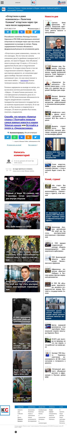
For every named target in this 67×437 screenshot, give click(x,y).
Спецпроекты (53, 413)
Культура (41, 412)
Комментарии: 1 (34, 29)
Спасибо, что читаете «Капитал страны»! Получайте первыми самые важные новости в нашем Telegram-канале (21, 121)
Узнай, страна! (34, 237)
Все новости (32, 145)
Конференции (43, 410)
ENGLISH (17, 2)
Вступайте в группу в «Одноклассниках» (21, 126)
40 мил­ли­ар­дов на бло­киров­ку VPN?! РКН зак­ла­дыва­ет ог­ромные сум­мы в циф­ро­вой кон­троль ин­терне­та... (55, 216)
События (20, 407)
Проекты (52, 407)
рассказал (24, 80)
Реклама (61, 421)
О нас (61, 407)
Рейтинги (51, 419)
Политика (31, 412)
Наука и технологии (32, 177)
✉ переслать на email (14, 145)
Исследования (32, 421)
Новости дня (51, 16)
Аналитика (31, 407)
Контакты (62, 423)
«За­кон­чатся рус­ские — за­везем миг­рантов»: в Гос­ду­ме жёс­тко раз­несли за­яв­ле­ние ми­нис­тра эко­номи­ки (55, 314)
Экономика (35, 205)
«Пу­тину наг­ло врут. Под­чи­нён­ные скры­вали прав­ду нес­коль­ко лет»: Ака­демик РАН (55, 155)
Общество (42, 407)
